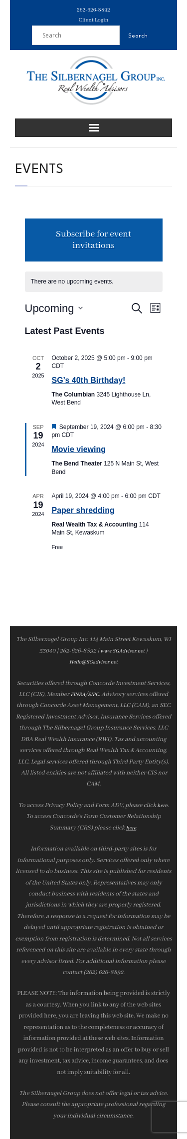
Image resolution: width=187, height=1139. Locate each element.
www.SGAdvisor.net (122, 651)
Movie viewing (79, 449)
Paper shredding (83, 510)
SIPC (93, 695)
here (162, 805)
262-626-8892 (93, 10)
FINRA (77, 695)
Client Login (94, 20)
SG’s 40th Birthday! (89, 380)
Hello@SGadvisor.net (93, 662)
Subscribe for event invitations (93, 240)
